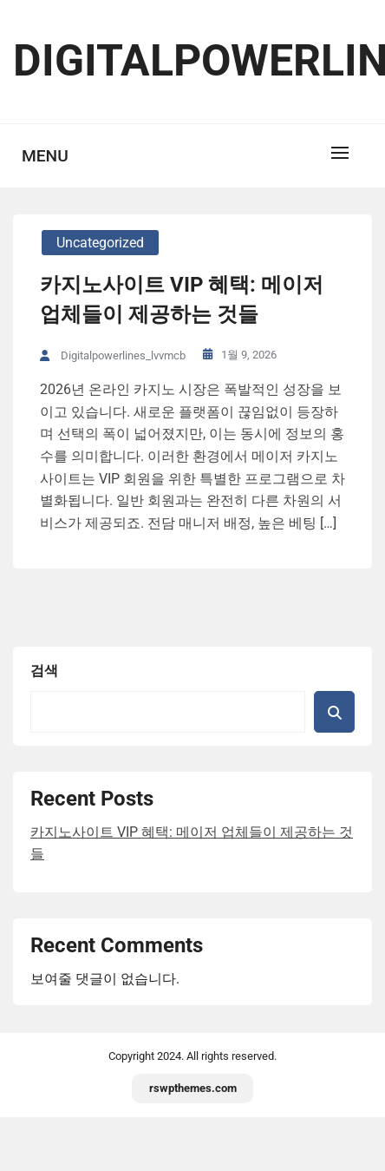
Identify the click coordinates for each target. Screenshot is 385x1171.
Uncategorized (100, 242)
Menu (45, 156)
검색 (44, 670)
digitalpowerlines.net (192, 61)
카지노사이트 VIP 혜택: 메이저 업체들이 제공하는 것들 (181, 299)
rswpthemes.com (193, 1088)
